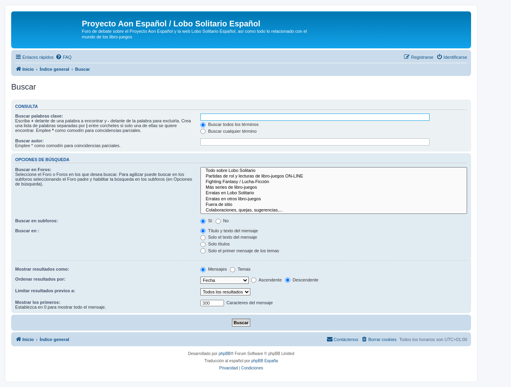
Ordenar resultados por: (40, 279)
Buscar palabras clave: (39, 116)
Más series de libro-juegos (333, 187)
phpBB (225, 353)
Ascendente (266, 279)
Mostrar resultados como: (42, 269)
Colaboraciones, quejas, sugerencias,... (333, 210)
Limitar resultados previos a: (45, 290)
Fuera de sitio (333, 204)
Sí (206, 220)
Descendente (302, 279)
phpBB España (264, 361)
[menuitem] (63, 57)
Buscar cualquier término (228, 131)
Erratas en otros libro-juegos (333, 199)
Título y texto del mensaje (229, 230)
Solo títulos (215, 243)
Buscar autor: (29, 140)
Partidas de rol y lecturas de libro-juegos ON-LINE (333, 176)
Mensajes (213, 269)
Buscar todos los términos (229, 124)
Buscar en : (27, 230)
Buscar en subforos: (36, 220)
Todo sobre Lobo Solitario (333, 171)
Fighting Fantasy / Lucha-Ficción (333, 182)
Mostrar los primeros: (37, 302)
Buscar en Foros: (33, 169)
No (222, 220)
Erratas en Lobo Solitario (333, 193)
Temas (240, 269)
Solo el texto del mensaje (228, 237)
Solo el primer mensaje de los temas (239, 250)
